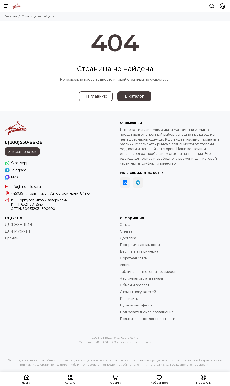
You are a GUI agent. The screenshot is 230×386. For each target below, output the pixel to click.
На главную (95, 96)
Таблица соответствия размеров (148, 272)
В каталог (134, 96)
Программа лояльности (140, 245)
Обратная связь (133, 258)
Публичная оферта (136, 305)
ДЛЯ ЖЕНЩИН (18, 224)
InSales (146, 342)
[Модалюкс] (16, 6)
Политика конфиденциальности (147, 319)
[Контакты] (222, 6)
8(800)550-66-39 (23, 142)
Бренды (12, 238)
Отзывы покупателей (138, 292)
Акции (125, 265)
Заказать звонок (22, 151)
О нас (125, 224)
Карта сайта (129, 337)
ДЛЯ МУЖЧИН (18, 231)
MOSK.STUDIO (105, 342)
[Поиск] (211, 6)
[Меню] (6, 6)
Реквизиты (129, 298)
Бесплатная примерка (139, 251)
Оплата (126, 231)
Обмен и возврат (134, 285)
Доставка (128, 238)
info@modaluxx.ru (26, 186)
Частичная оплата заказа (141, 278)
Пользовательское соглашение (147, 312)
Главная (11, 16)
